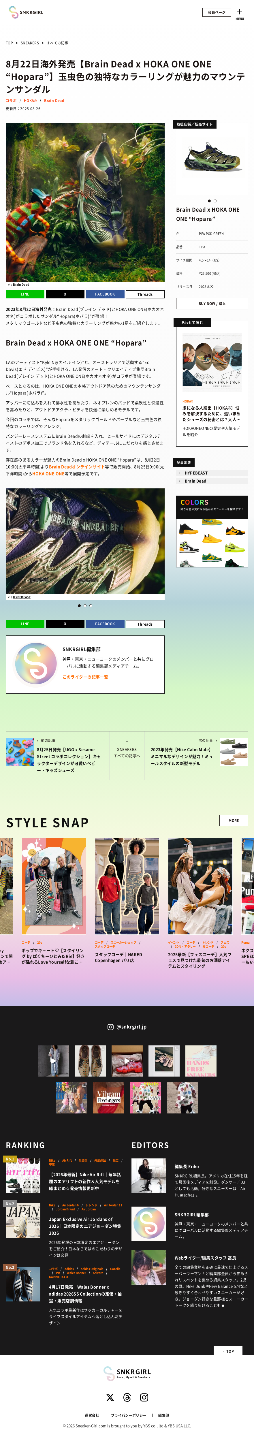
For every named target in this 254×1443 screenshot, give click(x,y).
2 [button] (85, 605)
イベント (174, 942)
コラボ (11, 100)
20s (39, 942)
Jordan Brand (65, 1209)
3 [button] (90, 605)
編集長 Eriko (187, 1166)
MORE (234, 820)
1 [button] (79, 605)
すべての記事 (57, 42)
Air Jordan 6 (70, 1205)
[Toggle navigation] (240, 14)
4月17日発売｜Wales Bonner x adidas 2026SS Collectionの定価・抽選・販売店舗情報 (85, 1293)
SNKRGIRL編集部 (192, 1214)
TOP (9, 42)
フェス (225, 942)
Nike (52, 1160)
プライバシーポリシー (129, 1415)
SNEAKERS (30, 42)
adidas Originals (92, 1269)
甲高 (52, 1164)
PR (58, 1273)
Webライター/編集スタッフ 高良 (205, 1257)
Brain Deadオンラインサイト (77, 466)
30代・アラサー (185, 947)
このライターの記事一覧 (85, 677)
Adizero (98, 1273)
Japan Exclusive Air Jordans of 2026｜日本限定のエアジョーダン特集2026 (85, 1226)
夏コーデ (208, 947)
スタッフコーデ (105, 947)
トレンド (208, 942)
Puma (245, 942)
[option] (85, 544)
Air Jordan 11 (113, 1205)
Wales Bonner (76, 1273)
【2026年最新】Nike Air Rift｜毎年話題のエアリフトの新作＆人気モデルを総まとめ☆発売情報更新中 (85, 1181)
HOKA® (30, 100)
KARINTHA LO (58, 1277)
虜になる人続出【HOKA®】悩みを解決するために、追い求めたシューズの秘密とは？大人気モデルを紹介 (211, 413)
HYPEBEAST (22, 597)
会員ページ (217, 12)
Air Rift (67, 1160)
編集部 (163, 1415)
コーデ (26, 942)
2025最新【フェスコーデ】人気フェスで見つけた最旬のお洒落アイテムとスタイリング (200, 960)
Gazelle (115, 1269)
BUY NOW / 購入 (212, 303)
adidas (69, 1269)
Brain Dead (54, 100)
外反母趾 (100, 1160)
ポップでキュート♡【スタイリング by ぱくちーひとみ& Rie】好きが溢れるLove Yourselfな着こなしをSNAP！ (53, 956)
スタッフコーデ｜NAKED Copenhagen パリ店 (118, 957)
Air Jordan (89, 1209)
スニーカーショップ (123, 942)
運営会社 (92, 1415)
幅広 (115, 1160)
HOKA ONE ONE (48, 473)
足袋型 (83, 1160)
